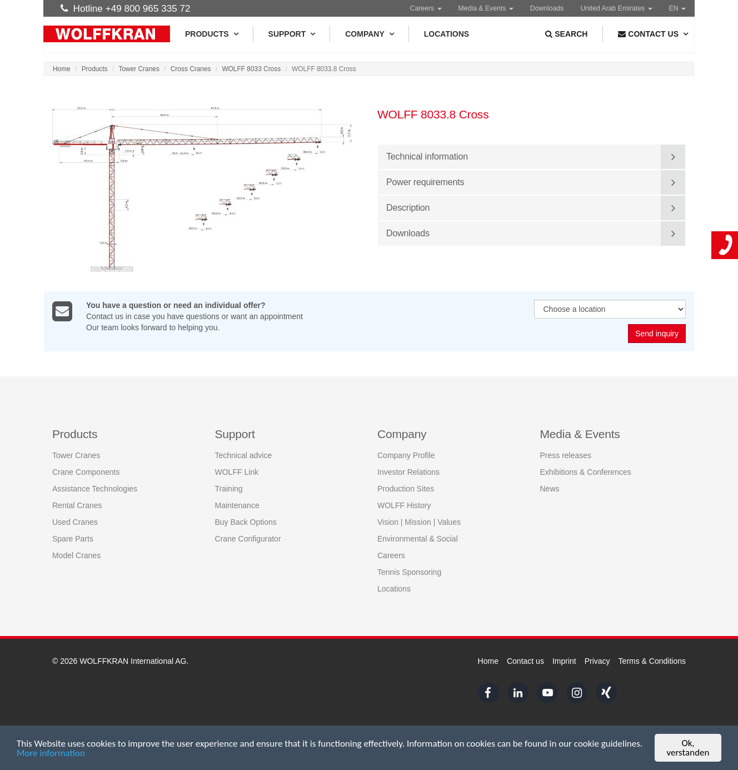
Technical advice (243, 455)
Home (62, 69)
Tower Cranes (139, 69)
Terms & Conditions (652, 661)
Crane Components (85, 472)
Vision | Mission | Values (419, 522)
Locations (446, 33)
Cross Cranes (191, 69)
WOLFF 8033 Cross (251, 69)
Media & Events (485, 8)
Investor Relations (408, 472)
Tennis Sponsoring (409, 572)
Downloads (547, 8)
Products (211, 33)
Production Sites (405, 488)
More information (51, 753)
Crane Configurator (248, 538)
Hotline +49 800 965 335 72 (126, 8)
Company (369, 33)
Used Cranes (75, 522)
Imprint (564, 661)
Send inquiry (657, 334)
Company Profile (406, 455)
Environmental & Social (417, 538)
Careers (426, 8)
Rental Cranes (77, 505)
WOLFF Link (237, 472)
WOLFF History (404, 505)
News (550, 488)
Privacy (597, 661)
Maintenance (237, 505)
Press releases (566, 455)
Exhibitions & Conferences (585, 472)
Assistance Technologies (94, 488)
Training (229, 488)
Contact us (525, 661)
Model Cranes (76, 555)
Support (291, 33)
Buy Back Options (246, 522)
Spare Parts (72, 538)
